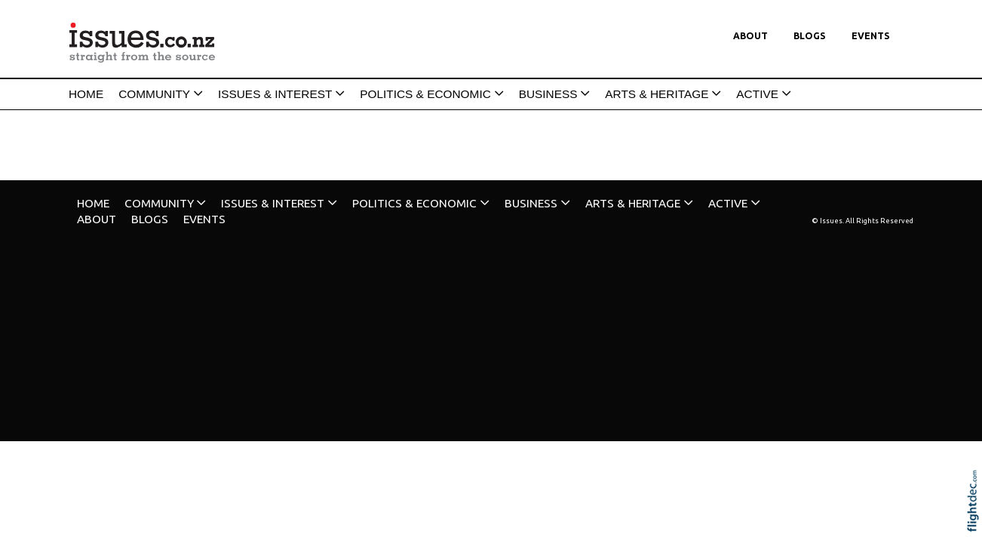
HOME (86, 93)
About (750, 36)
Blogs (809, 36)
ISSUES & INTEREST (275, 93)
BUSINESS (548, 93)
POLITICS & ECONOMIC (425, 93)
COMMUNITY (154, 93)
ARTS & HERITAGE (656, 93)
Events (871, 36)
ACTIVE (757, 93)
